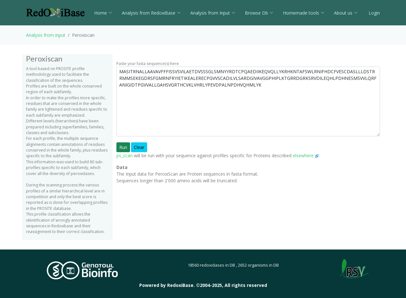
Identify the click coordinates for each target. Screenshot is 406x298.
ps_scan (124, 155)
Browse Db (259, 13)
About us (346, 13)
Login (373, 13)
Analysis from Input (212, 13)
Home (103, 13)
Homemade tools (303, 13)
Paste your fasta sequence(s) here (147, 63)
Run (123, 147)
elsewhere (306, 155)
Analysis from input (45, 35)
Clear (139, 147)
